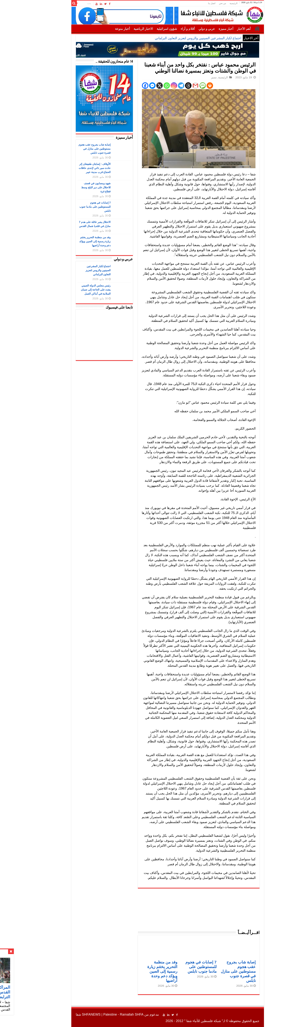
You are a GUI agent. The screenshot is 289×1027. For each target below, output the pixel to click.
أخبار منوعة (99, 29)
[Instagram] (151, 85)
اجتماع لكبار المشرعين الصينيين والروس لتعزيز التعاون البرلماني (175, 38)
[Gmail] (172, 85)
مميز (191, 77)
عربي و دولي (183, 29)
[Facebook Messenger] (129, 85)
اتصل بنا (188, 3)
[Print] (187, 85)
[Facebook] (122, 85)
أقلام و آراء (165, 29)
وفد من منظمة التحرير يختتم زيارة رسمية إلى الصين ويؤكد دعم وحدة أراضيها (139, 971)
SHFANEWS (68, 1014)
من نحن (199, 3)
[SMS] (179, 85)
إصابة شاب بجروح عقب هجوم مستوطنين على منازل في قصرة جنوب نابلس (215, 971)
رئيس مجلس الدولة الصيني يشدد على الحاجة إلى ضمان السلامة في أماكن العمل (73, 289)
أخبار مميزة (203, 29)
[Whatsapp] (143, 85)
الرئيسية (210, 3)
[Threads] (165, 85)
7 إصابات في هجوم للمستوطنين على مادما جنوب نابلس (177, 966)
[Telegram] (158, 85)
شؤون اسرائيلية (144, 29)
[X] (136, 85)
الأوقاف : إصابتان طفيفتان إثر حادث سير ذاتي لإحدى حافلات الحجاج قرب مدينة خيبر (72, 168)
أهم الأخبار (220, 29)
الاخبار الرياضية (120, 29)
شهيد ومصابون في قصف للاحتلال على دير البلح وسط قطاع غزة (73, 187)
